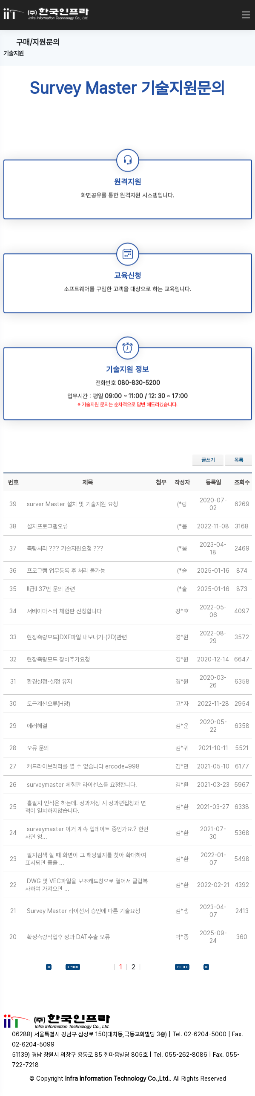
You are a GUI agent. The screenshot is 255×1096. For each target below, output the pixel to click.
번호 (13, 482)
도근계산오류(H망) (48, 703)
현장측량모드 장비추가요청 (58, 659)
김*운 (182, 725)
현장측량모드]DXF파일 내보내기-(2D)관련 (77, 637)
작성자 (182, 482)
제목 (88, 482)
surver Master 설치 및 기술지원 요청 (72, 504)
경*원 (182, 637)
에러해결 (37, 725)
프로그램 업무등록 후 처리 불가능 (66, 570)
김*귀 (182, 748)
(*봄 (182, 526)
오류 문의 (38, 748)
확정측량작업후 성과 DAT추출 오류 (68, 937)
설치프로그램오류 (47, 526)
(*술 (182, 570)
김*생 (182, 911)
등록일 (213, 482)
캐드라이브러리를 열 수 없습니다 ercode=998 (83, 766)
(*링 (182, 504)
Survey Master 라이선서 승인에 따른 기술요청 (83, 911)
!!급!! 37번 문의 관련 (51, 589)
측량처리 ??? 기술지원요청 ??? (65, 548)
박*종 (182, 937)
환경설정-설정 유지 (49, 681)
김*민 (182, 766)
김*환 (182, 784)
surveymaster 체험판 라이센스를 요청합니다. (82, 784)
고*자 (182, 703)
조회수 (241, 482)
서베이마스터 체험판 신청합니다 (64, 611)
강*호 (182, 611)
